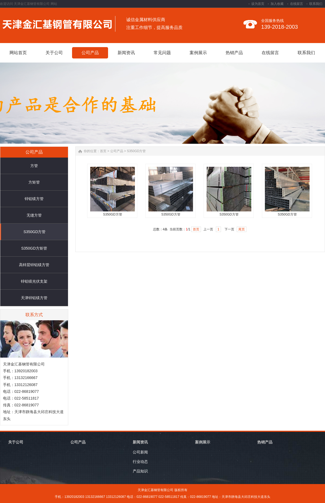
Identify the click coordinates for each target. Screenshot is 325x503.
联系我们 (315, 4)
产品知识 (140, 471)
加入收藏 (277, 4)
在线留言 (296, 4)
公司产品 (116, 151)
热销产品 (264, 442)
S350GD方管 (35, 232)
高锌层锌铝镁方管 (34, 265)
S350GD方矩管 (34, 248)
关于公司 (15, 442)
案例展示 (202, 442)
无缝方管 (34, 215)
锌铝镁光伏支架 (34, 281)
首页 (103, 151)
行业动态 (140, 461)
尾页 (241, 229)
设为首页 (257, 4)
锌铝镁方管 (34, 199)
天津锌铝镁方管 (34, 298)
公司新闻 (140, 452)
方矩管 (34, 182)
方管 (34, 166)
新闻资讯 (140, 442)
